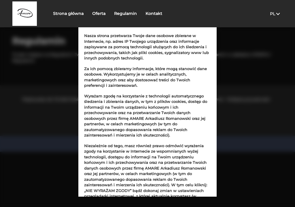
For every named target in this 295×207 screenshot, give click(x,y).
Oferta (104, 13)
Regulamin (131, 13)
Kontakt (159, 13)
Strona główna (74, 13)
